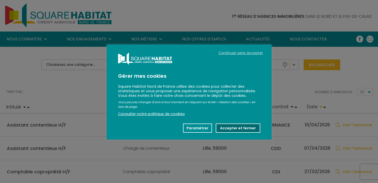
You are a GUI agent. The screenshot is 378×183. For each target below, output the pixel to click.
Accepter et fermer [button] (238, 128)
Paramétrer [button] (197, 128)
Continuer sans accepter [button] (241, 53)
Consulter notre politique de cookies (151, 114)
